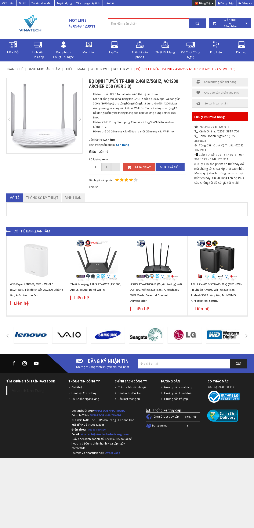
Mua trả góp (170, 167)
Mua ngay (139, 167)
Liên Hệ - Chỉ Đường (84, 393)
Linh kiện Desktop (38, 50)
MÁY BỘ (13, 47)
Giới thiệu (8, 3)
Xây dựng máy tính (88, 3)
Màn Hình (88, 47)
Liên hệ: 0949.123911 (221, 387)
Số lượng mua (98, 159)
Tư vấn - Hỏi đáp (42, 3)
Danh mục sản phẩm (44, 69)
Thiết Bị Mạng (165, 47)
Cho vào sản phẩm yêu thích (218, 93)
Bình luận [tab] (73, 198)
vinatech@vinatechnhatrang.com (104, 434)
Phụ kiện (216, 47)
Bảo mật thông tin (129, 399)
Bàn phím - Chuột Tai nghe (63, 50)
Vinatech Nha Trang (28, 390)
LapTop (114, 47)
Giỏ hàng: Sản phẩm (230, 23)
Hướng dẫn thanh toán (178, 393)
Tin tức (23, 3)
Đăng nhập (226, 3)
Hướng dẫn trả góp (176, 399)
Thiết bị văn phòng (140, 50)
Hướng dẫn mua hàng (178, 387)
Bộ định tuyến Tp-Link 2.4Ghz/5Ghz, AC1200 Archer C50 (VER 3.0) (185, 69)
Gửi (238, 364)
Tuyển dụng (64, 3)
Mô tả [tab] (14, 198)
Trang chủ (14, 69)
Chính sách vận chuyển (132, 387)
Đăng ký (245, 3)
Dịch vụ (241, 47)
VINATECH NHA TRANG (109, 411)
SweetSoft (112, 453)
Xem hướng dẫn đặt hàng (216, 82)
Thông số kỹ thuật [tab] (42, 198)
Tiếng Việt (204, 3)
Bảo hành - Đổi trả (129, 393)
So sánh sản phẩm (212, 103)
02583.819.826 (97, 429)
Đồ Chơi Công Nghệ (190, 50)
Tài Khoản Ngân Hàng (85, 399)
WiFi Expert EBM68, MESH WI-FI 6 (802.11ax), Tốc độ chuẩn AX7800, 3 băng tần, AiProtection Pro (36, 289)
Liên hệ (109, 3)
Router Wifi (99, 69)
